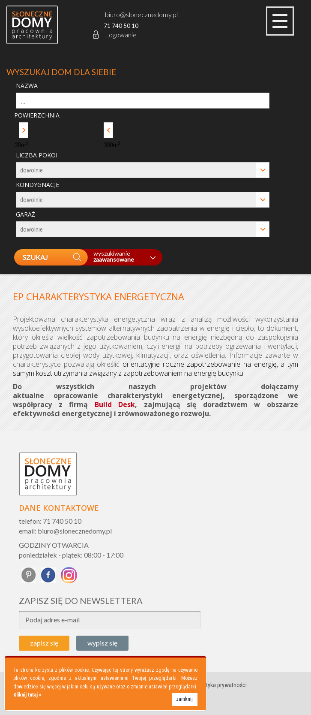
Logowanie (114, 34)
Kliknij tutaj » (27, 695)
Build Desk (115, 404)
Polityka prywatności (222, 685)
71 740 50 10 (121, 25)
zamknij (184, 699)
